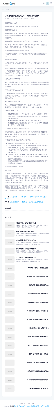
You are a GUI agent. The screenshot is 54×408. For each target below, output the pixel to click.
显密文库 (40, 406)
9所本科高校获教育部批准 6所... (26, 231)
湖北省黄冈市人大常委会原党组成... (27, 249)
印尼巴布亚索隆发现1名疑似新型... (38, 293)
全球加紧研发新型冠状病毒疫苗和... (38, 371)
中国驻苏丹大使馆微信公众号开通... (38, 319)
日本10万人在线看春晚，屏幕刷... (38, 354)
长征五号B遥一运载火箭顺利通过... (26, 223)
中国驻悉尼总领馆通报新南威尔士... (38, 285)
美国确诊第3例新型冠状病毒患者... (38, 302)
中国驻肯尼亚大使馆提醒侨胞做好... (38, 380)
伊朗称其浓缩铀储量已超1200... (39, 388)
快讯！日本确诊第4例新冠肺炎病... (38, 345)
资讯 (7, 9)
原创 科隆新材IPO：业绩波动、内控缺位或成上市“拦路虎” (26, 202)
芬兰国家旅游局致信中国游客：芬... (38, 276)
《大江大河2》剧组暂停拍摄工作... (26, 257)
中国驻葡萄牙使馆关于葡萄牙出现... (38, 311)
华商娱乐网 (28, 406)
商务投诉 (16, 406)
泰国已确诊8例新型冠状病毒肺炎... (38, 337)
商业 (32, 403)
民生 (25, 403)
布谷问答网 (35, 406)
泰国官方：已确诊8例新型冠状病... (38, 268)
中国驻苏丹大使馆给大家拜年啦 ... (38, 328)
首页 (3, 9)
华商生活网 (22, 406)
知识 (29, 403)
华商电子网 (46, 406)
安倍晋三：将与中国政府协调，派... (38, 362)
